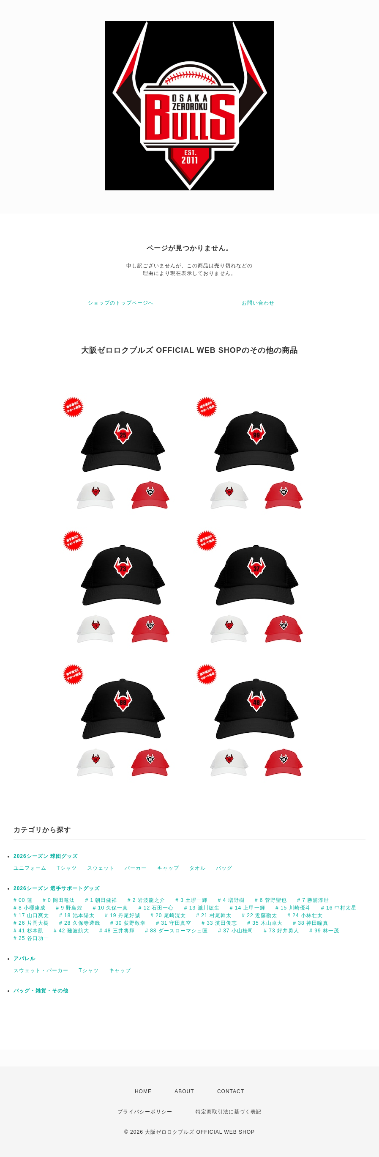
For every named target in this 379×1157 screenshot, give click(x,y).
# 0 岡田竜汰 (59, 900)
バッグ (224, 868)
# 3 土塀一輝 (191, 900)
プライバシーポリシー (144, 1112)
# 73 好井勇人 (281, 931)
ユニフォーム (30, 868)
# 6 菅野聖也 (271, 900)
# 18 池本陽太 (77, 915)
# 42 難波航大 (71, 931)
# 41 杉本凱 (29, 931)
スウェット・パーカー (41, 970)
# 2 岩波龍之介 (146, 900)
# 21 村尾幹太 (214, 915)
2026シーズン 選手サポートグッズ (57, 888)
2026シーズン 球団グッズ (46, 856)
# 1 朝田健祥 (101, 900)
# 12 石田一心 (156, 908)
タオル (197, 868)
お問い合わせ (258, 303)
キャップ (168, 868)
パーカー (136, 868)
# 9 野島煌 (69, 908)
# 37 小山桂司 (236, 931)
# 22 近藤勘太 (259, 915)
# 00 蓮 (23, 900)
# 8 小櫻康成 (30, 908)
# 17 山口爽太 (31, 915)
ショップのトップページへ (121, 303)
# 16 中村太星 (339, 908)
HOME (143, 1091)
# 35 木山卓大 (265, 923)
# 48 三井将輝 (117, 931)
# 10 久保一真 (110, 908)
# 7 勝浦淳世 (313, 900)
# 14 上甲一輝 (247, 908)
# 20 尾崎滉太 (168, 915)
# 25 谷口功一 (31, 938)
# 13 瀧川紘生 (202, 908)
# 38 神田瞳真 (310, 923)
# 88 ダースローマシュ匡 (176, 931)
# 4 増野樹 (231, 900)
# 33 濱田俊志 (219, 923)
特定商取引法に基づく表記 (229, 1112)
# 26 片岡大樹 (31, 923)
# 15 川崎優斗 (293, 908)
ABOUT (184, 1091)
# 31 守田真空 (173, 923)
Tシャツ (66, 868)
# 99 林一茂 (324, 931)
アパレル (24, 959)
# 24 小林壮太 (305, 915)
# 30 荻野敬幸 (128, 923)
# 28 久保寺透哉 (79, 923)
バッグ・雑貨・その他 (41, 991)
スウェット (101, 868)
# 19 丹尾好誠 (122, 915)
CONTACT (230, 1091)
